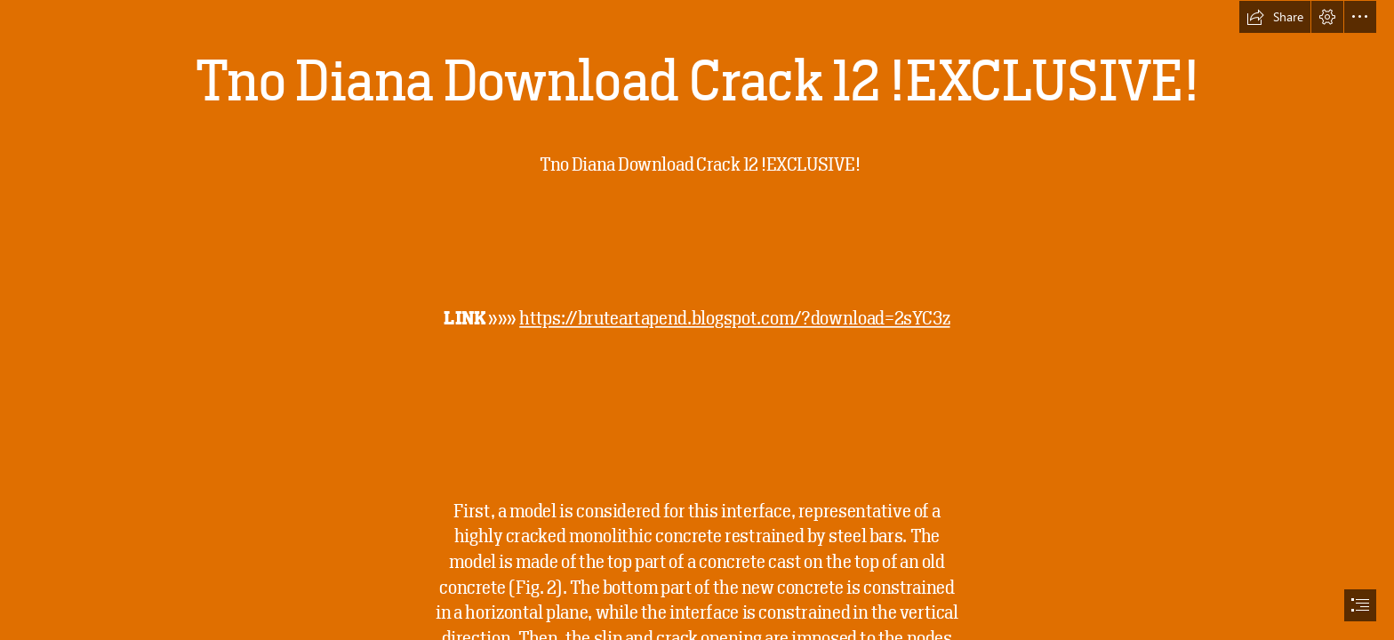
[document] (697, 320)
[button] (1274, 17)
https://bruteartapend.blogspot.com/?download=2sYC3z (734, 319)
